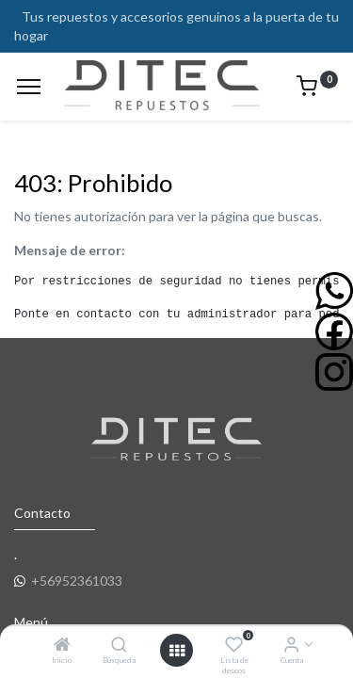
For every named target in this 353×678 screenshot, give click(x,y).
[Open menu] (177, 650)
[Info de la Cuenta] (291, 646)
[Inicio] (62, 646)
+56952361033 (76, 581)
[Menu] (28, 87)
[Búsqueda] (119, 646)
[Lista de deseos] (234, 646)
